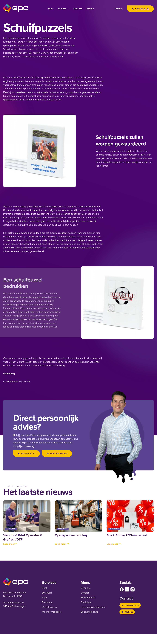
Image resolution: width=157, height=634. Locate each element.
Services (62, 8)
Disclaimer (86, 602)
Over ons (77, 8)
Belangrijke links (89, 611)
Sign (44, 597)
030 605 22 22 (26, 453)
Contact (118, 8)
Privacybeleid (88, 597)
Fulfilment (47, 602)
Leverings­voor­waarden (93, 607)
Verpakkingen (49, 607)
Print (44, 587)
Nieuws (90, 8)
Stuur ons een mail (57, 453)
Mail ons (127, 612)
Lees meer (10, 543)
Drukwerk (47, 592)
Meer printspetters (51, 611)
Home (51, 8)
